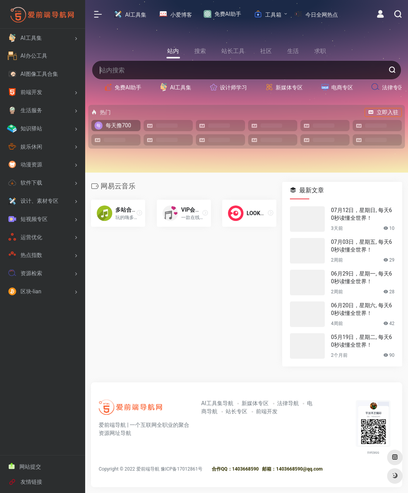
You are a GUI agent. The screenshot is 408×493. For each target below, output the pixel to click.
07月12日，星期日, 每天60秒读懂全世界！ (361, 214)
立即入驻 (383, 112)
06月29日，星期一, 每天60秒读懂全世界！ (361, 277)
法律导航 (288, 403)
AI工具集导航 (217, 403)
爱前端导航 (147, 468)
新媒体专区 (255, 403)
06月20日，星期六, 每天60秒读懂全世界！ (361, 309)
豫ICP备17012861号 (182, 468)
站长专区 (236, 411)
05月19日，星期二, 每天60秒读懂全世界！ (361, 341)
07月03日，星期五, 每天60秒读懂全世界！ (361, 246)
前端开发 (267, 411)
